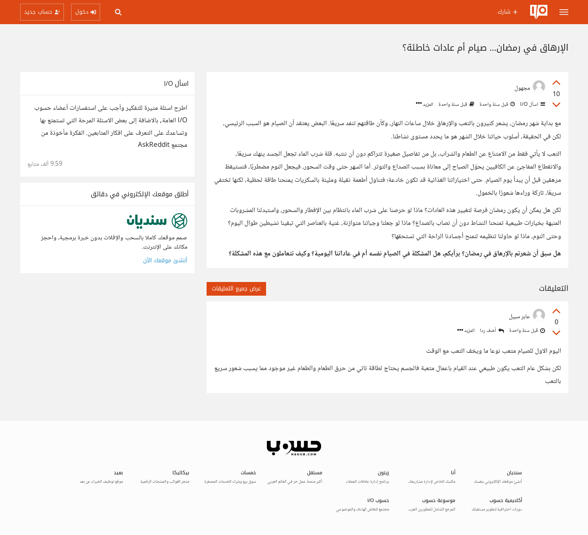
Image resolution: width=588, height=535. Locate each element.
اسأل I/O (532, 104)
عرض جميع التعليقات (236, 288)
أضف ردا (492, 331)
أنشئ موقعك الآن (165, 260)
